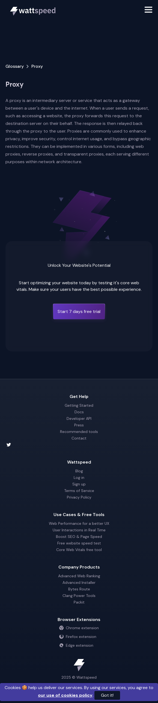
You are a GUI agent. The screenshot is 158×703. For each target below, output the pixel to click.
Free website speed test (79, 543)
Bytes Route (79, 589)
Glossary (14, 66)
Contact (79, 438)
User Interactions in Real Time (79, 530)
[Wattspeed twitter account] (79, 444)
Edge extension (76, 645)
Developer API (79, 418)
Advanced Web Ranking (79, 575)
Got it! (107, 695)
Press (79, 425)
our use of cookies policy (65, 695)
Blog (79, 470)
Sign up (79, 484)
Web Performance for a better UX (79, 523)
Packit (79, 602)
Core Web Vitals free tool (79, 549)
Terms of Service (79, 490)
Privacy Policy (79, 497)
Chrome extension (79, 627)
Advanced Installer (79, 582)
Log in (79, 477)
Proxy (37, 66)
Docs (79, 411)
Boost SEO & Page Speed (79, 536)
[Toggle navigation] (148, 10)
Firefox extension (77, 636)
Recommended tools (79, 431)
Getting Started (79, 405)
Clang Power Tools (79, 595)
